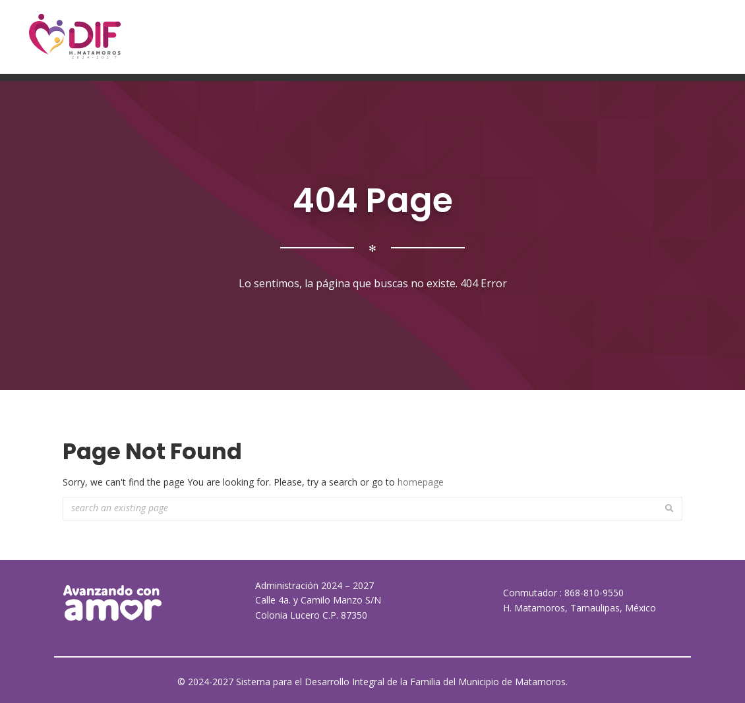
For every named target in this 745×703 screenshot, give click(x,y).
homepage (421, 482)
